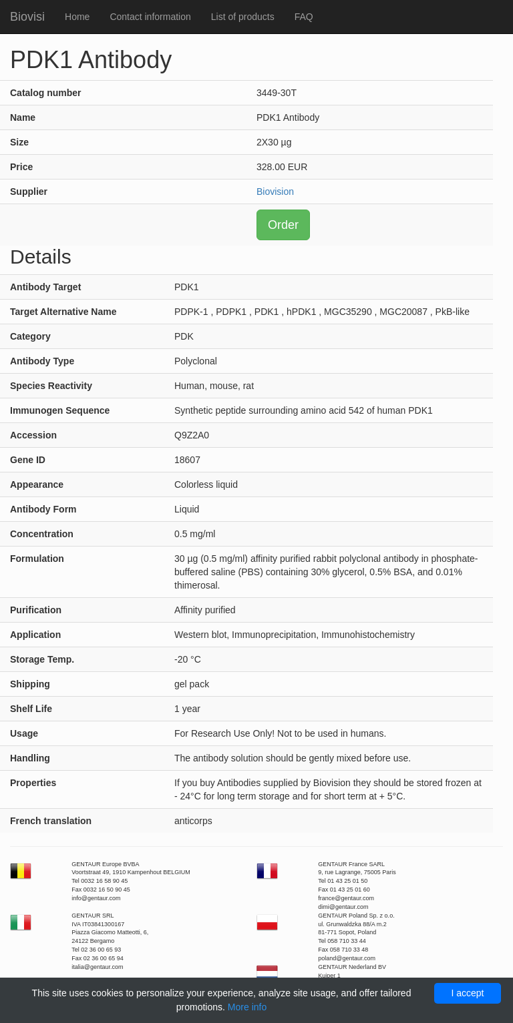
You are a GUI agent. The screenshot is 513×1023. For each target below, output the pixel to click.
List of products (243, 16)
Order (283, 225)
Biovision (275, 191)
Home (77, 16)
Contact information (150, 16)
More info (247, 1007)
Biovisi (27, 16)
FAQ (304, 16)
